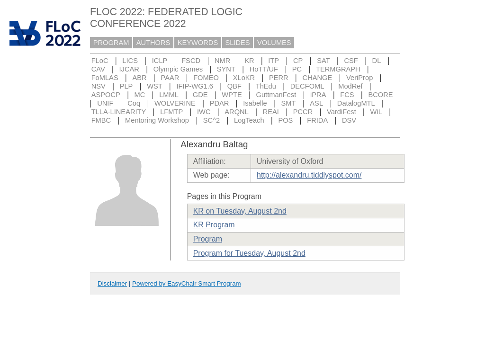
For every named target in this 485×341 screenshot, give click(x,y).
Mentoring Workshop (157, 120)
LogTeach (249, 120)
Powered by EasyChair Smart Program (186, 283)
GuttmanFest (276, 95)
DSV (349, 120)
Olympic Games (178, 69)
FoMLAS (104, 77)
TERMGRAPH (338, 69)
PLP (126, 86)
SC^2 (211, 120)
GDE (200, 95)
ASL (316, 103)
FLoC (99, 60)
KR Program (214, 225)
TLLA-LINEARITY (118, 112)
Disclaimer (112, 283)
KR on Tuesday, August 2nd (240, 211)
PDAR (219, 103)
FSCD (190, 60)
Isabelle (255, 103)
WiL (376, 112)
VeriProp (359, 77)
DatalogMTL (356, 103)
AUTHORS (153, 42)
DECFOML (307, 86)
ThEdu (266, 86)
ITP (273, 60)
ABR (140, 77)
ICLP (160, 60)
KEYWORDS (198, 42)
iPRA (318, 95)
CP (298, 60)
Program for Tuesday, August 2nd (249, 253)
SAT (323, 60)
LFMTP (171, 112)
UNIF (105, 103)
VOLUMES (274, 42)
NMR (222, 60)
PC (297, 69)
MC (140, 95)
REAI (271, 112)
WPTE (232, 95)
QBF (234, 86)
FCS (347, 95)
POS (285, 120)
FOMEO (206, 77)
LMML (169, 95)
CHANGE (317, 77)
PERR (278, 77)
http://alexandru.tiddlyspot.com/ (309, 175)
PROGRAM (111, 42)
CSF (351, 60)
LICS (130, 60)
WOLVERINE (175, 103)
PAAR (170, 77)
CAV (98, 69)
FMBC (101, 120)
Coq (133, 103)
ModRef (350, 86)
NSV (98, 86)
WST (154, 86)
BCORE (380, 95)
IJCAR (129, 69)
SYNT (226, 69)
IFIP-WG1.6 (195, 86)
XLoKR (244, 77)
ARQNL (237, 112)
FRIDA (317, 120)
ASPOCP (105, 95)
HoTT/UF (264, 69)
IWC (204, 112)
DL (376, 60)
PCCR (303, 112)
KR (249, 60)
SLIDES (237, 42)
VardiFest (341, 112)
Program (207, 239)
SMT (288, 103)
